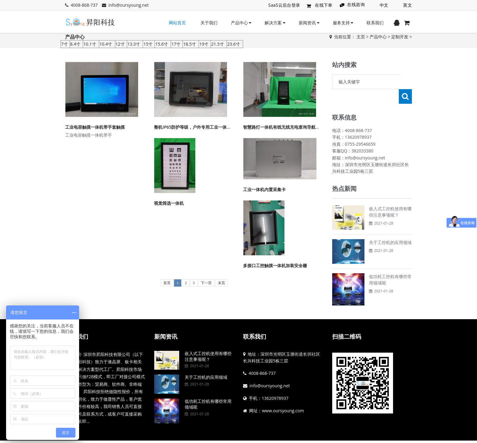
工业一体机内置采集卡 (264, 189)
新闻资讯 (309, 23)
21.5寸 (217, 44)
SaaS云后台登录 (284, 5)
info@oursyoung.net (128, 5)
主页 (361, 37)
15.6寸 (161, 44)
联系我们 (375, 23)
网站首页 (177, 23)
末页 (221, 283)
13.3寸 (133, 44)
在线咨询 (356, 4)
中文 (384, 5)
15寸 (147, 44)
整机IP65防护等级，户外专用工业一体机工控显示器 (203, 127)
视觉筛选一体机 (169, 203)
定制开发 (399, 37)
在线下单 (324, 5)
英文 (407, 5)
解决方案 (275, 23)
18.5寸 (189, 44)
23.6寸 (233, 44)
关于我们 (209, 23)
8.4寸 (75, 44)
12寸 (120, 44)
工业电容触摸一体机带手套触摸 (95, 127)
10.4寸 (105, 44)
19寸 (203, 44)
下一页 (206, 283)
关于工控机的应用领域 (390, 228)
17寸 (175, 44)
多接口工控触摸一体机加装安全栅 (275, 265)
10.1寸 (89, 44)
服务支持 (343, 23)
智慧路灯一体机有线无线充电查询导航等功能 (285, 127)
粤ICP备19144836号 (257, 435)
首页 (167, 283)
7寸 (64, 44)
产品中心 (241, 23)
